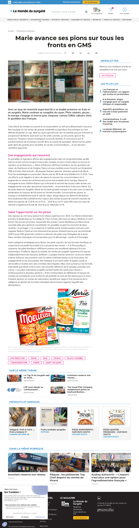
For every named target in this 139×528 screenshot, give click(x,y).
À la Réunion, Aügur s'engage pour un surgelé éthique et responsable (116, 101)
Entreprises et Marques (40, 19)
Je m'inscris (107, 75)
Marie (36, 363)
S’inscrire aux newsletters (26, 2)
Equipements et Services (80, 19)
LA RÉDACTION (43, 53)
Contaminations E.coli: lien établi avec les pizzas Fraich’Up (116, 121)
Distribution (17, 358)
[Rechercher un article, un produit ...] (69, 12)
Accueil (11, 31)
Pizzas (57, 358)
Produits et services (112, 19)
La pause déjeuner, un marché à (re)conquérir (115, 130)
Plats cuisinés (75, 358)
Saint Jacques (53, 363)
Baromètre (97, 19)
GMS (45, 358)
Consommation (18, 363)
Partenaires (127, 19)
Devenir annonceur (16, 522)
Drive (34, 358)
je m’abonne (91, 2)
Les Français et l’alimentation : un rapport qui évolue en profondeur (116, 91)
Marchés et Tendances (60, 19)
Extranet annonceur (71, 2)
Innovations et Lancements (17, 19)
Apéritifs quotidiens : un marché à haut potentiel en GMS (115, 111)
